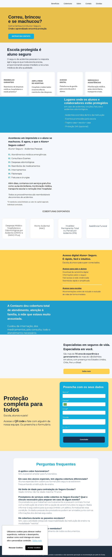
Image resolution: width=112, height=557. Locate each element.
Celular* (66, 401)
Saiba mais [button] (37, 541)
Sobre (79, 4)
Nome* (66, 392)
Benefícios (55, 4)
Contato (88, 4)
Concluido (84, 439)
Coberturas (68, 4)
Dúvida (65, 417)
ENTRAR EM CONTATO (21, 36)
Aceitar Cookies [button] (34, 548)
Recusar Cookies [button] (16, 548)
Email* (65, 409)
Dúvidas (99, 4)
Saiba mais (86, 371)
